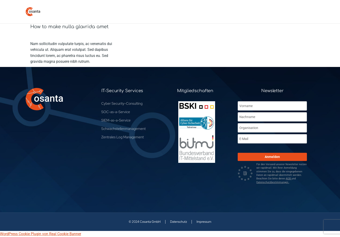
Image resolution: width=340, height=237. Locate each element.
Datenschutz (178, 222)
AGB (289, 178)
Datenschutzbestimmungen (272, 182)
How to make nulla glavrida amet (69, 26)
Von (67, 35)
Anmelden (272, 157)
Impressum (203, 222)
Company (38, 35)
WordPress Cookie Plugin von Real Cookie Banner (40, 234)
